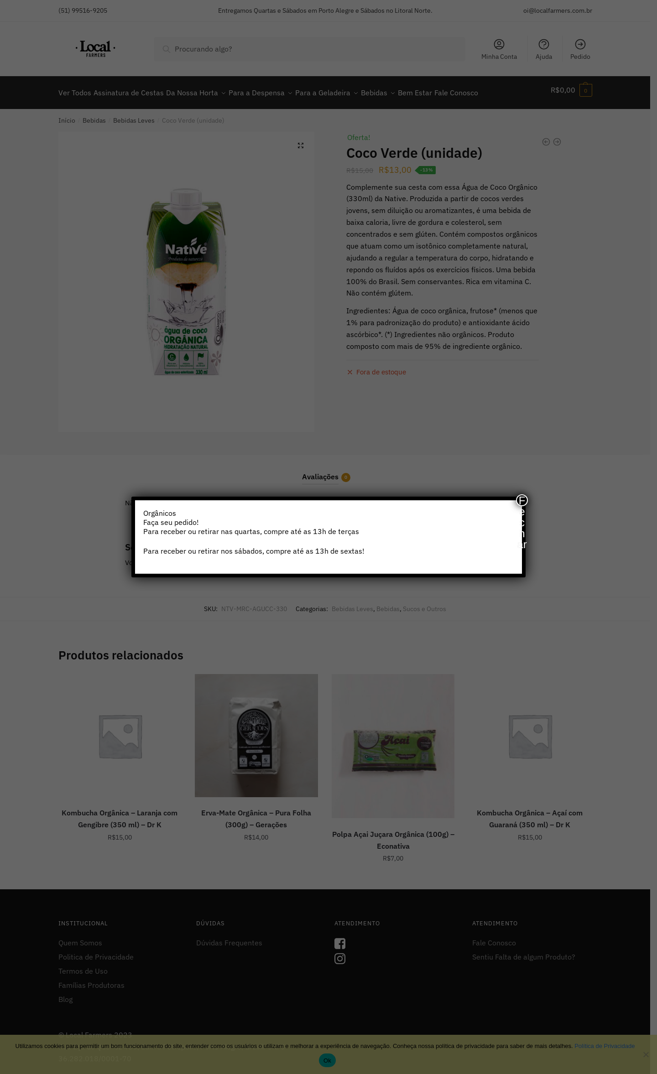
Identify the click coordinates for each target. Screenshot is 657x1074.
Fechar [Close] (522, 500)
